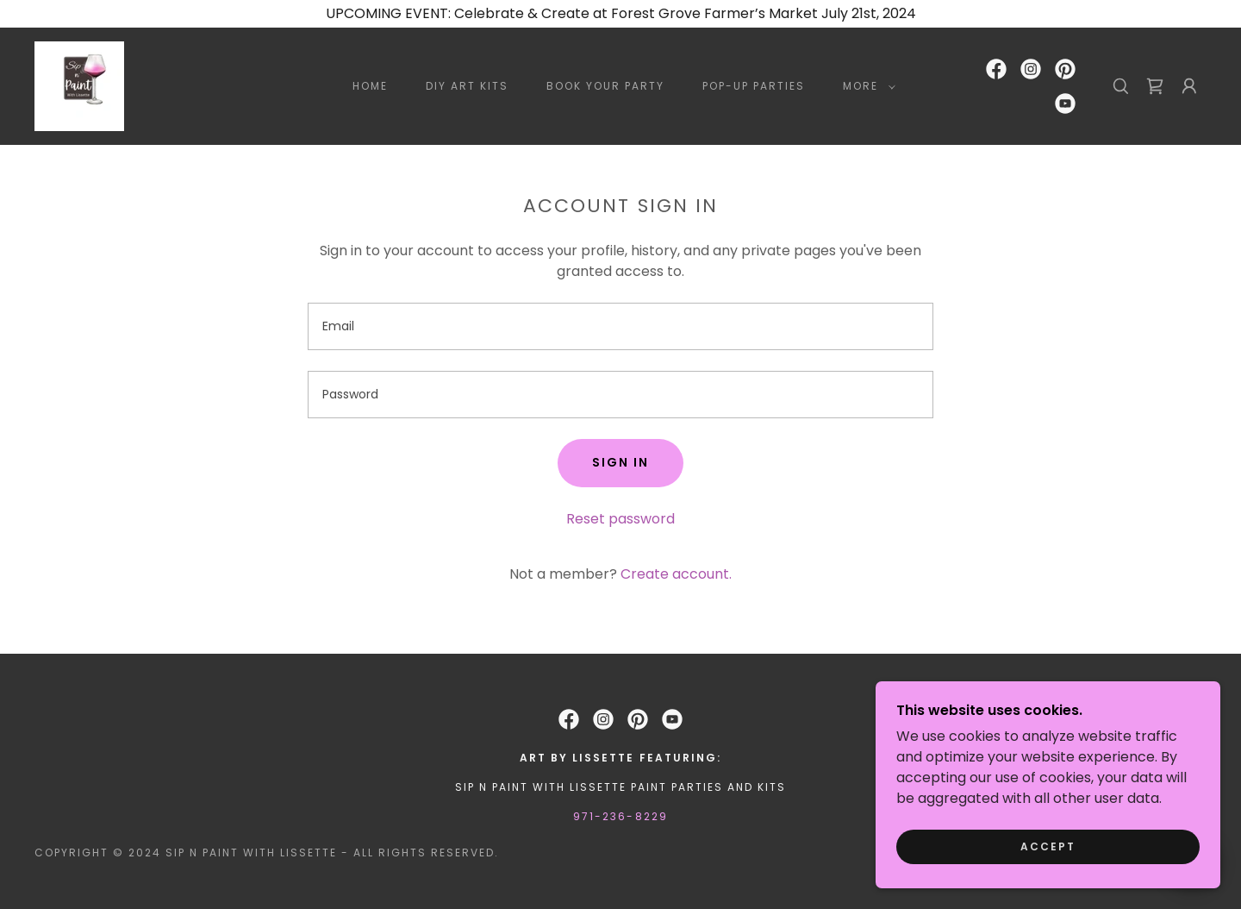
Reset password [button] (620, 519)
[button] (866, 86)
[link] (79, 85)
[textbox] (620, 326)
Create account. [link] (676, 574)
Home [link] (370, 85)
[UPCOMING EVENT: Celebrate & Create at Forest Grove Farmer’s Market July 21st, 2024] (620, 13)
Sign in (620, 462)
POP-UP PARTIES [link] (753, 85)
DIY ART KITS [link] (467, 85)
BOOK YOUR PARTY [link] (605, 85)
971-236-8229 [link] (620, 816)
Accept (1048, 846)
